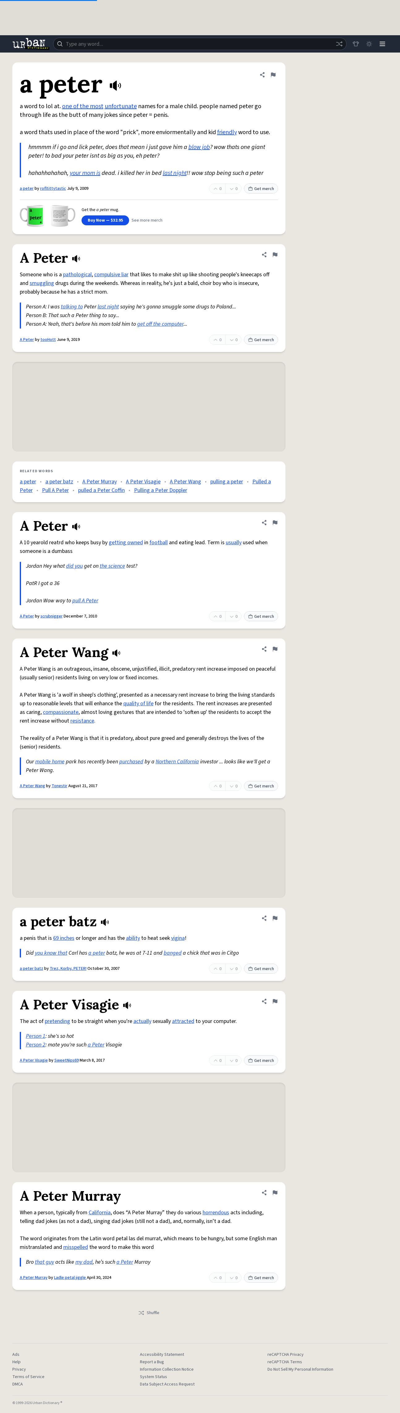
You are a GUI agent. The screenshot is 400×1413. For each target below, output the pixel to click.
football (158, 542)
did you (74, 566)
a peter (27, 188)
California (100, 1212)
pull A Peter (85, 601)
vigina (178, 938)
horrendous (216, 1212)
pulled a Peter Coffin (101, 490)
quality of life (138, 703)
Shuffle (148, 1313)
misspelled (75, 1247)
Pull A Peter (55, 490)
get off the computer (160, 324)
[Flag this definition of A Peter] (275, 255)
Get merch (261, 189)
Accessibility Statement (162, 1354)
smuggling (42, 283)
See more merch (147, 220)
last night (175, 173)
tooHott (48, 340)
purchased (131, 762)
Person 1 (35, 1036)
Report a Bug (152, 1362)
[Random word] (338, 44)
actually (142, 1021)
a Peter (96, 1045)
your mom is (85, 173)
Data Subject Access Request (167, 1384)
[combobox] (199, 44)
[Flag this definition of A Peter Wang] (275, 649)
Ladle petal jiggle (70, 1278)
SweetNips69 (66, 1060)
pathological (77, 274)
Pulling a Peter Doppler (160, 490)
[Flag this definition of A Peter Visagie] (275, 1001)
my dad (84, 1262)
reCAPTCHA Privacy (285, 1354)
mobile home (50, 762)
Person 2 (35, 1045)
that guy (44, 1262)
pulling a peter (226, 482)
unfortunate (121, 106)
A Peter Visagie (143, 482)
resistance (82, 721)
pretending (57, 1021)
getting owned (126, 542)
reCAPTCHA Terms (284, 1362)
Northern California (177, 762)
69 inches (63, 938)
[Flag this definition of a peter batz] (275, 918)
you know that (51, 953)
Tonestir (59, 786)
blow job (199, 147)
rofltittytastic (53, 188)
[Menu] (382, 43)
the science (112, 566)
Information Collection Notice (167, 1369)
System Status (153, 1377)
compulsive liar (111, 274)
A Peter (27, 340)
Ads (15, 1354)
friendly (227, 132)
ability (133, 938)
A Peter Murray (99, 482)
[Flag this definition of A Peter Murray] (275, 1193)
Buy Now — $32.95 (105, 220)
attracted (183, 1021)
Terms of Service (28, 1377)
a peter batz (59, 482)
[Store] (355, 43)
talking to (72, 307)
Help (16, 1362)
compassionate (60, 712)
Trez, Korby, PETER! (68, 968)
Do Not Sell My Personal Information (300, 1369)
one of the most (82, 106)
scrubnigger (51, 616)
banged (173, 953)
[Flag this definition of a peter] (273, 75)
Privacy (19, 1369)
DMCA (17, 1384)
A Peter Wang (185, 482)
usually (234, 542)
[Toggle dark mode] (368, 43)
